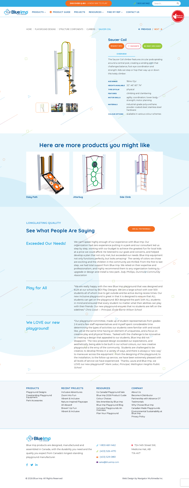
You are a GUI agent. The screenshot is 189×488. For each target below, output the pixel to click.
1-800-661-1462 (106, 445)
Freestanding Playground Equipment (39, 396)
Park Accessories (34, 401)
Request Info (116, 46)
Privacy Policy (138, 417)
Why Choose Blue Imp (142, 405)
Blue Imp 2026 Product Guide (111, 395)
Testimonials (137, 402)
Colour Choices (103, 399)
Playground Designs (45, 29)
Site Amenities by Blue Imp (109, 402)
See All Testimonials (141, 229)
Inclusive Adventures (71, 392)
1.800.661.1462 (142, 3)
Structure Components (71, 29)
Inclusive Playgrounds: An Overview (109, 409)
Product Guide (59, 12)
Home (29, 29)
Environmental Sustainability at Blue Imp (146, 412)
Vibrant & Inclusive (70, 399)
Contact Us (132, 12)
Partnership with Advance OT (146, 399)
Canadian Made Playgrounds (145, 408)
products (39, 12)
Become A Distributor (142, 395)
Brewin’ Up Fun (69, 408)
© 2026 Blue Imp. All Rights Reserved (44, 478)
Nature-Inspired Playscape (74, 402)
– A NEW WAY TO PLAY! (88, 3)
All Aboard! (66, 405)
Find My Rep (114, 12)
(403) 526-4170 (106, 451)
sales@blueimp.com (107, 462)
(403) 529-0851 (106, 457)
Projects (79, 12)
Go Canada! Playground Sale (110, 392)
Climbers (90, 29)
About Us (136, 392)
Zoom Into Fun (68, 395)
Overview (122, 54)
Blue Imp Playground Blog (109, 405)
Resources (96, 12)
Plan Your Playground (107, 413)
